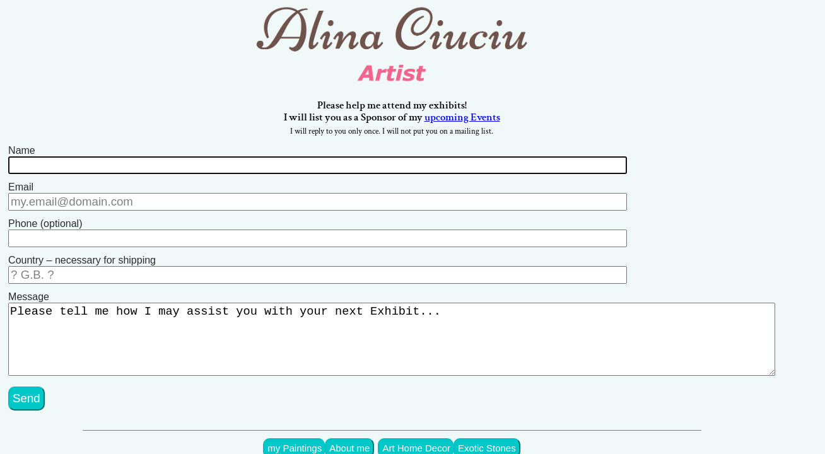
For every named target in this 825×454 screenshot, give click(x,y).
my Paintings (321, 433)
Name (21, 152)
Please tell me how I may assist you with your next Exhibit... (402, 331)
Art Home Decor (435, 433)
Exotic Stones (502, 433)
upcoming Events (483, 120)
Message (28, 288)
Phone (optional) (45, 220)
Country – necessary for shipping (82, 254)
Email (20, 186)
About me (373, 433)
